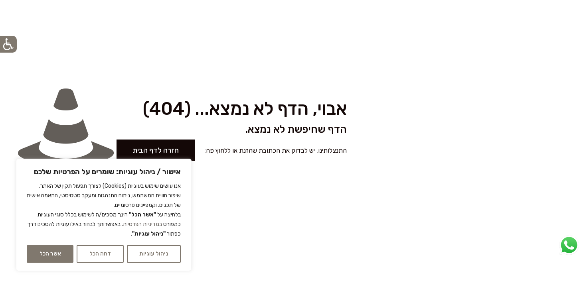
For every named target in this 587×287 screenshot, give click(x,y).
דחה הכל (100, 253)
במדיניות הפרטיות (142, 224)
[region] (104, 215)
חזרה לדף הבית (155, 150)
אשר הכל (50, 253)
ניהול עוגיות (153, 253)
